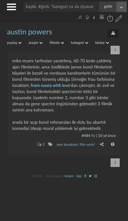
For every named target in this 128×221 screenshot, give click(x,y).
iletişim (69, 176)
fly (93, 136)
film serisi (86, 144)
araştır (35, 43)
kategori (79, 43)
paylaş (14, 43)
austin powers (29, 32)
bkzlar (102, 43)
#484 (86, 136)
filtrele (57, 43)
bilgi (78, 176)
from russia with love (50, 85)
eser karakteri (66, 144)
